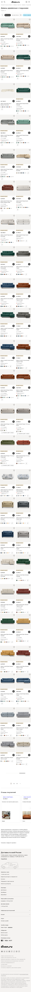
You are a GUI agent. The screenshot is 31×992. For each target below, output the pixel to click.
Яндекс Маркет (4, 927)
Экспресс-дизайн (4, 920)
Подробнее (4, 858)
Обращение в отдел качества (7, 881)
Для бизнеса (3, 890)
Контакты (3, 879)
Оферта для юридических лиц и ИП (8, 957)
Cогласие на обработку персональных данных (11, 967)
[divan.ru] (15, 2)
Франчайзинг (4, 894)
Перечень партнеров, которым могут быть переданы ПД (13, 959)
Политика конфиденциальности (8, 962)
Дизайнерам (3, 892)
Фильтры (7, 15)
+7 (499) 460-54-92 (5, 874)
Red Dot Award (4, 932)
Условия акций (4, 964)
